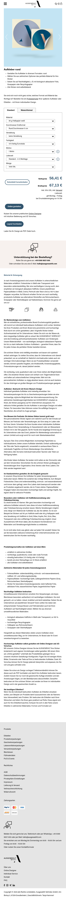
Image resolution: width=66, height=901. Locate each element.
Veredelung (10, 133)
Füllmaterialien (38, 606)
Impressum (8, 782)
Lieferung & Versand (12, 785)
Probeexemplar (32, 99)
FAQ (5, 880)
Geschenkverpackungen (38, 394)
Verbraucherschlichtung (13, 789)
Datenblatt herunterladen (17, 182)
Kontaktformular (27, 847)
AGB (5, 772)
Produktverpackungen (44, 383)
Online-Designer (35, 214)
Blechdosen (8, 597)
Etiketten (7, 706)
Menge (8, 163)
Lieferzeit (9, 156)
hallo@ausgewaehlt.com (47, 264)
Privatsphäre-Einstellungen (14, 779)
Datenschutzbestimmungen (14, 775)
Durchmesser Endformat (15, 125)
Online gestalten (14, 206)
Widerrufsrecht (9, 792)
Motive (8, 148)
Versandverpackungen (12, 394)
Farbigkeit (10, 140)
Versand (59, 190)
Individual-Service (11, 874)
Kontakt (7, 877)
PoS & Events (9, 759)
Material (9, 117)
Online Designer (10, 870)
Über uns (7, 867)
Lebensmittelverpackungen (14, 746)
